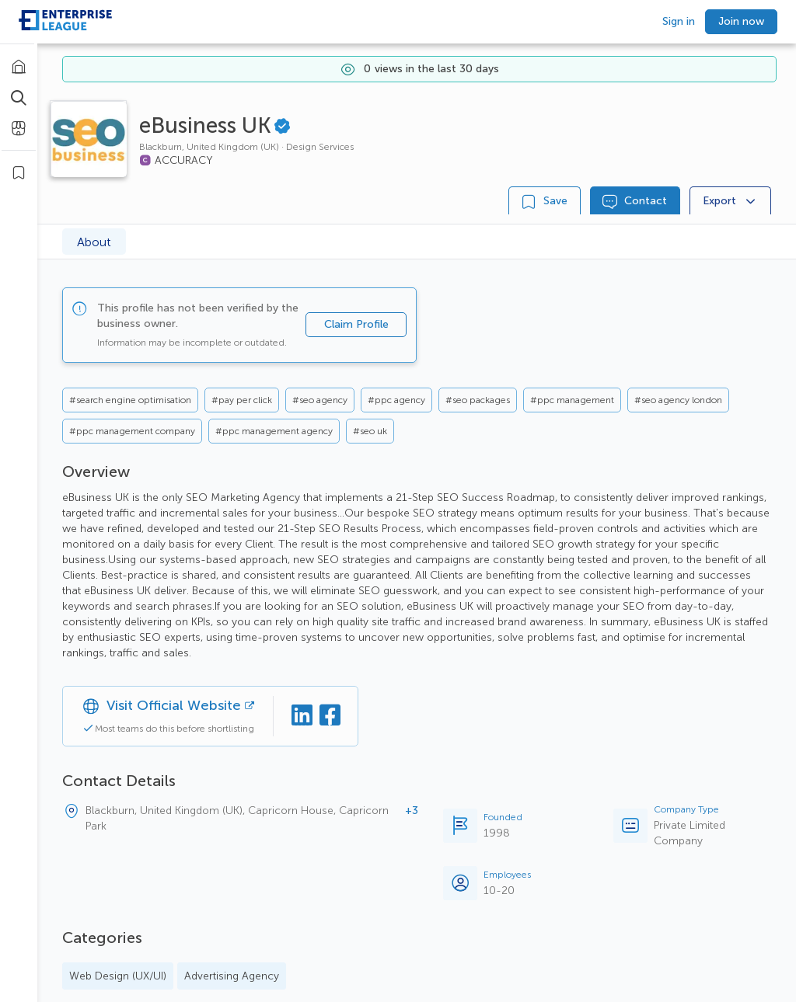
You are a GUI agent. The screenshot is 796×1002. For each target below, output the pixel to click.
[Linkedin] (301, 716)
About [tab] (94, 242)
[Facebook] (329, 716)
